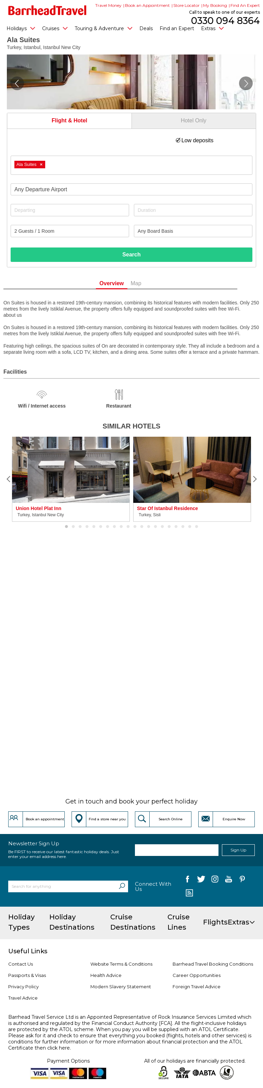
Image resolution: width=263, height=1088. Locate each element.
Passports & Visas (27, 975)
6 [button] (100, 526)
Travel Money (108, 5)
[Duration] (193, 210)
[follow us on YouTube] (229, 880)
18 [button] (182, 526)
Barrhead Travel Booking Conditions (213, 964)
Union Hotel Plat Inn (38, 508)
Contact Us (20, 964)
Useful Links (27, 951)
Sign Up (238, 850)
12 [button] (141, 526)
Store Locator (186, 5)
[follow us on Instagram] (215, 880)
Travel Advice (23, 998)
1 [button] (66, 526)
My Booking (215, 5)
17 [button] (176, 526)
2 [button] (73, 526)
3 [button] (80, 526)
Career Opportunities (197, 975)
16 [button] (169, 526)
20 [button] (196, 526)
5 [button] (93, 526)
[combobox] (131, 165)
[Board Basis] (193, 231)
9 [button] (121, 526)
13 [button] (148, 526)
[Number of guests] (70, 231)
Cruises (55, 28)
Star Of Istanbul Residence (167, 508)
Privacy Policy (23, 986)
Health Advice (106, 975)
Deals (146, 28)
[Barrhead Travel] (47, 10)
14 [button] (155, 526)
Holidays (21, 28)
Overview (123, 283)
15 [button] (162, 526)
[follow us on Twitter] (201, 880)
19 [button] (189, 526)
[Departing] (70, 210)
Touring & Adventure (104, 28)
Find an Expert (177, 28)
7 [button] (107, 526)
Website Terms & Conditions (121, 964)
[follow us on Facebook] (187, 880)
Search (131, 254)
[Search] (122, 886)
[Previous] (8, 479)
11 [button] (135, 526)
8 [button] (114, 526)
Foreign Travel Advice (197, 986)
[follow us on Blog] (189, 893)
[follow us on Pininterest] (242, 880)
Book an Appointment (147, 5)
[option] (71, 479)
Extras (212, 28)
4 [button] (87, 526)
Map (147, 283)
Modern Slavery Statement (120, 986)
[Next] (254, 479)
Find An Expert (245, 5)
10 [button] (128, 526)
